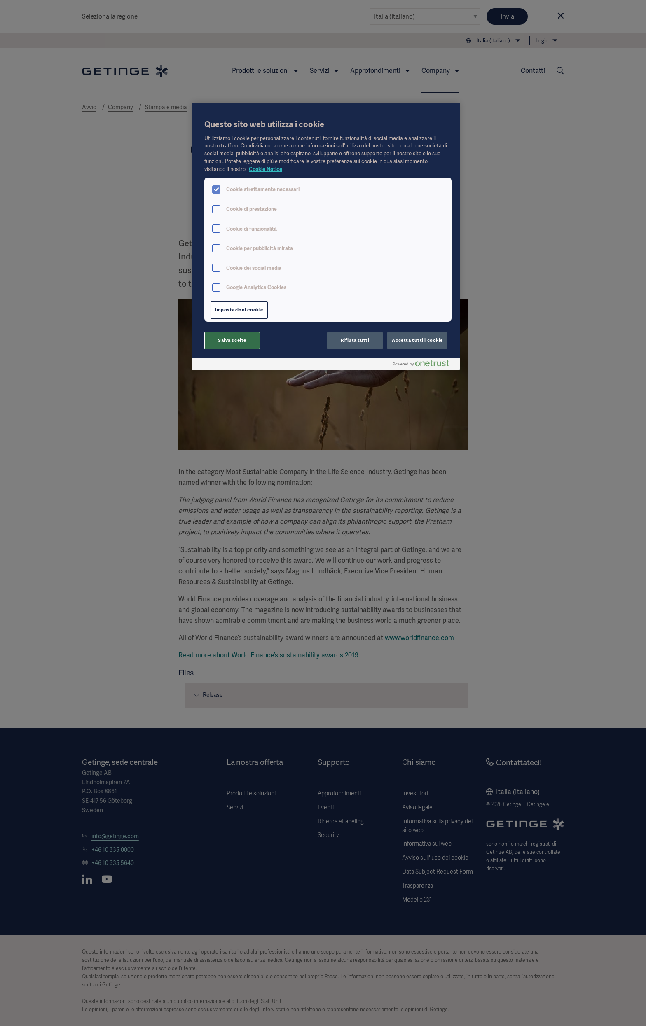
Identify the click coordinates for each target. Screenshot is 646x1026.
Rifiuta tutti (355, 340)
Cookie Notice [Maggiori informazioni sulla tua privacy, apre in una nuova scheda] (265, 169)
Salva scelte (232, 340)
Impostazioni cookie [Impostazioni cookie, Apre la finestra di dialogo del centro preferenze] (239, 310)
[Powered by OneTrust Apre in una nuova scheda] (424, 365)
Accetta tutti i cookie (417, 340)
